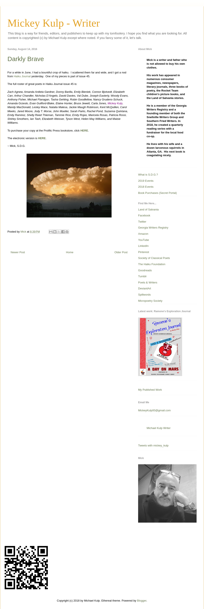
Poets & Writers (147, 282)
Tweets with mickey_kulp (153, 445)
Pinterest (143, 252)
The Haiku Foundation (151, 264)
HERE (84, 130)
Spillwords (144, 294)
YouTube (143, 240)
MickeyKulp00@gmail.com (154, 410)
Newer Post (18, 252)
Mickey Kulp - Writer (53, 23)
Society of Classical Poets (154, 258)
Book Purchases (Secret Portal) (157, 192)
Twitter (142, 221)
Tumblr (142, 276)
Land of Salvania (148, 209)
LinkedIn (143, 245)
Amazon (143, 233)
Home (70, 252)
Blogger (141, 600)
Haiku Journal (22, 76)
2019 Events (145, 180)
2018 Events (145, 186)
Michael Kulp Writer (158, 428)
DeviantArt (144, 288)
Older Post (121, 252)
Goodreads (145, 270)
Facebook (144, 215)
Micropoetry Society (150, 300)
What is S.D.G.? (148, 174)
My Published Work (150, 389)
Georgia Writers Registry (153, 227)
